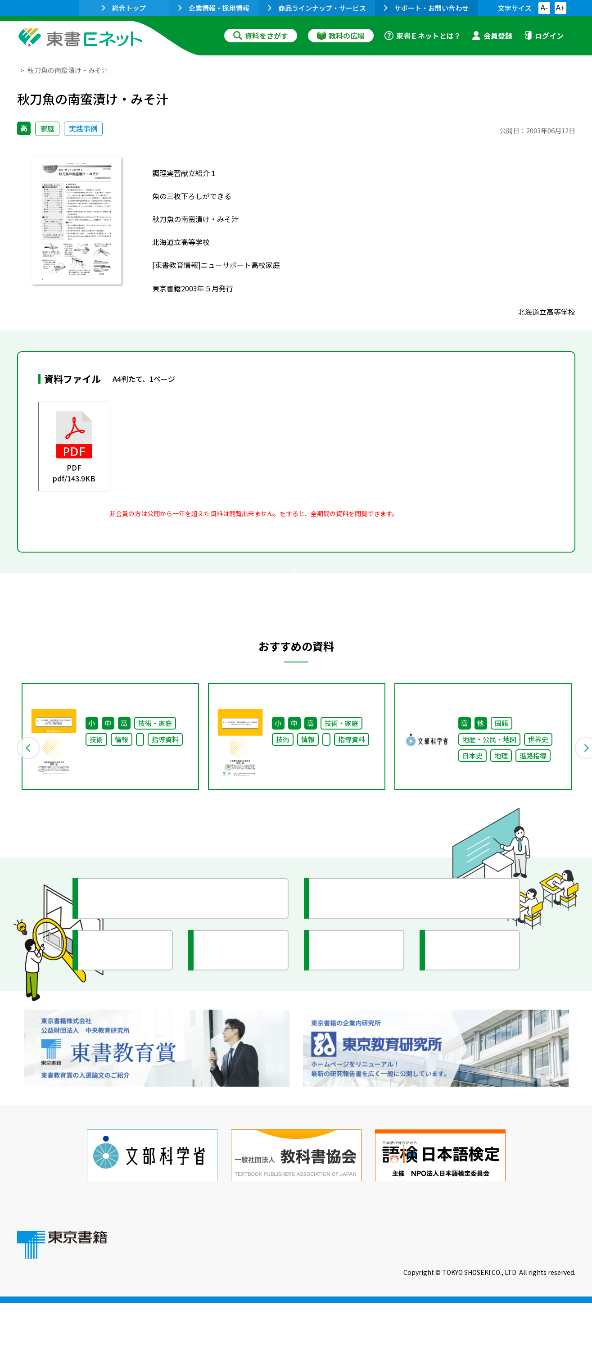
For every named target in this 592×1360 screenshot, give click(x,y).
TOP (24, 70)
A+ (560, 8)
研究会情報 (232, 1049)
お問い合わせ (371, 1298)
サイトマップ (440, 1298)
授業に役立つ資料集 (132, 997)
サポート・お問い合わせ (426, 8)
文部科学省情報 (124, 1049)
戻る (296, 627)
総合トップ (124, 8)
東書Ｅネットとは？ (422, 35)
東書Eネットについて (182, 1298)
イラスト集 (463, 1049)
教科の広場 (341, 35)
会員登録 (492, 35)
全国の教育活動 (355, 1049)
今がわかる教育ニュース (371, 997)
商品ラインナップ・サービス (317, 8)
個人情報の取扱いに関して (532, 1298)
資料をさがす (260, 35)
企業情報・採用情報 (213, 8)
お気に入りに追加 (536, 89)
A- (544, 8)
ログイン (543, 35)
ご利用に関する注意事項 (283, 1298)
